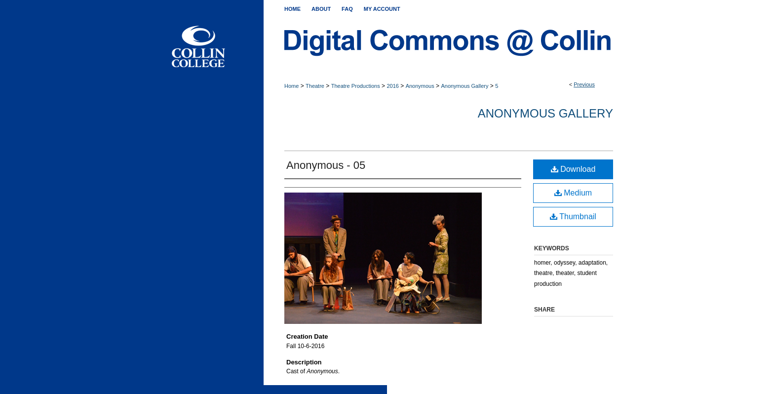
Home (291, 86)
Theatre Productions (355, 86)
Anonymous (420, 86)
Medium (573, 193)
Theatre (315, 86)
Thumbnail (573, 216)
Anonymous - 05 (325, 165)
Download (573, 169)
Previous (584, 84)
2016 (392, 86)
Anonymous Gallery (464, 86)
